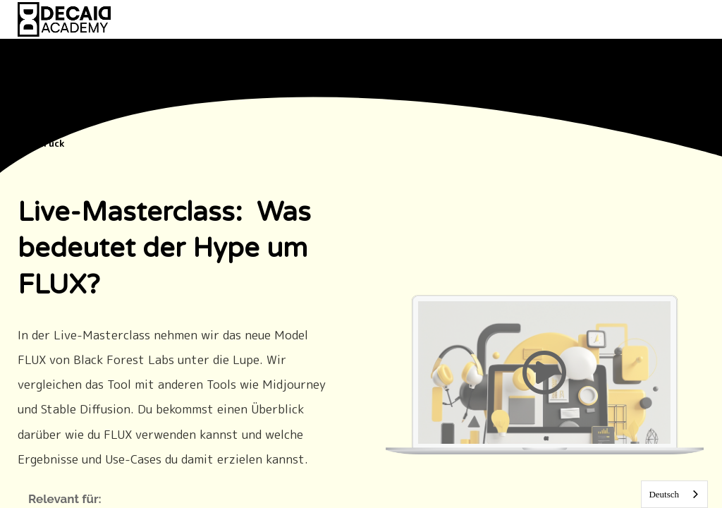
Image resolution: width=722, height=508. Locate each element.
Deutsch (664, 494)
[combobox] (674, 494)
